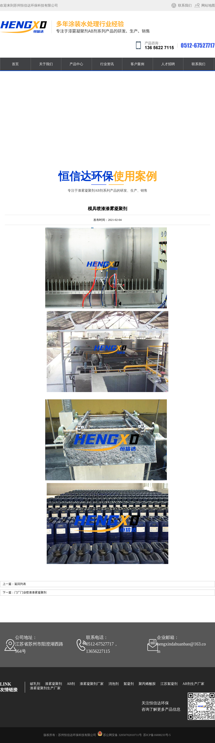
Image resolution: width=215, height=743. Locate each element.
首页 (15, 64)
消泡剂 (113, 684)
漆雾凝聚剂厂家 (92, 684)
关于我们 (46, 64)
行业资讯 (107, 64)
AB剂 (71, 684)
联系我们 (185, 5)
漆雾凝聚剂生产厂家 (45, 688)
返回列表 (20, 584)
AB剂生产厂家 (193, 684)
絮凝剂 (129, 684)
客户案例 (137, 64)
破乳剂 (35, 684)
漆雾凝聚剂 (53, 684)
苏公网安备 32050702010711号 (122, 735)
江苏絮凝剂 (169, 684)
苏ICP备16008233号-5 (157, 735)
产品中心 (76, 64)
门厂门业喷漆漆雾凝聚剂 (30, 592)
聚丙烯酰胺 (147, 684)
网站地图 (208, 5)
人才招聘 (168, 64)
